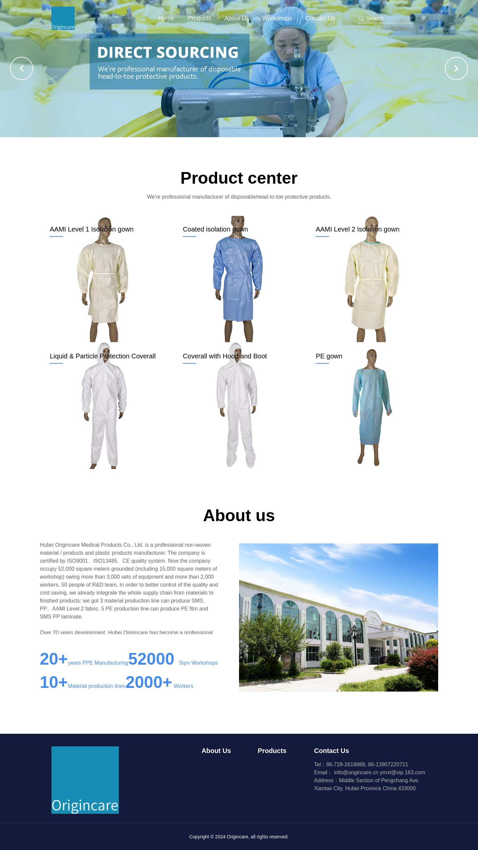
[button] (21, 68)
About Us (236, 18)
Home (166, 18)
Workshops (277, 18)
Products (199, 18)
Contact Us (320, 18)
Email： (347, 772)
